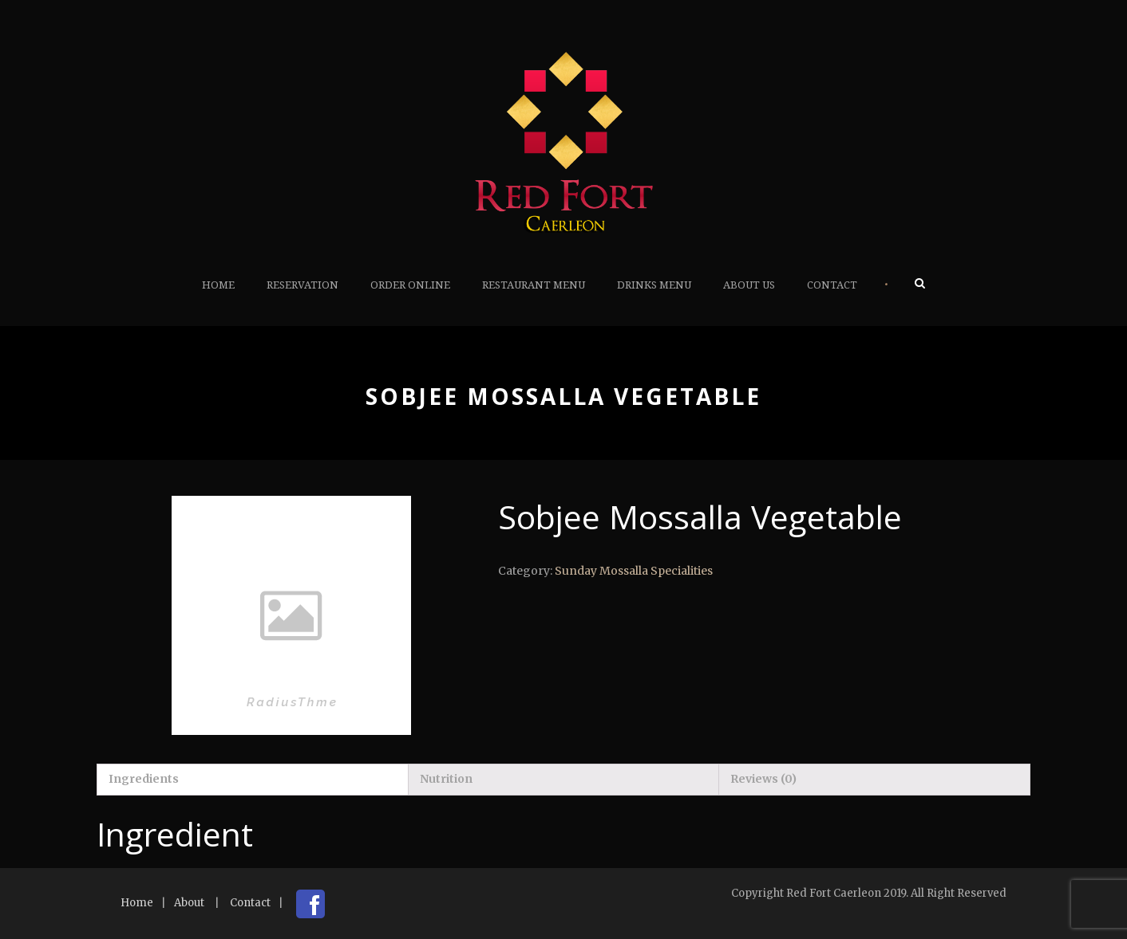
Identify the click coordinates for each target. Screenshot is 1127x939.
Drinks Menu (654, 285)
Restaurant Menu (533, 285)
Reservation (302, 285)
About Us (749, 285)
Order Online (410, 285)
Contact (832, 285)
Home (218, 285)
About (189, 903)
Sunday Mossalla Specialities (634, 571)
